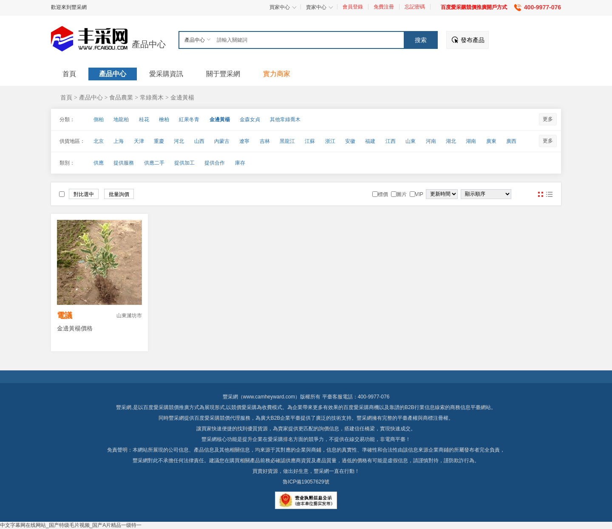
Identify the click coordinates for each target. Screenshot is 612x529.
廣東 (491, 141)
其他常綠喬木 (285, 119)
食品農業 (121, 97)
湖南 (471, 141)
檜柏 (164, 119)
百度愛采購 (207, 418)
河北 (179, 141)
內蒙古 (222, 141)
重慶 (159, 141)
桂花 (144, 119)
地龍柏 (121, 119)
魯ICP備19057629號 (306, 482)
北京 (99, 141)
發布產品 (472, 40)
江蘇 (310, 141)
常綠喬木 (152, 97)
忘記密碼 (415, 7)
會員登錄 (353, 7)
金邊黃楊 (182, 97)
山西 (199, 141)
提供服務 (123, 163)
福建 (370, 141)
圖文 (549, 194)
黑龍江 (287, 141)
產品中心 (149, 44)
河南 (431, 141)
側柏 (99, 119)
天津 (139, 141)
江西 (390, 141)
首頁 (66, 97)
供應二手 (154, 163)
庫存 (240, 163)
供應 (99, 163)
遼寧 (244, 141)
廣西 (511, 141)
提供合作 (214, 163)
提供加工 (184, 163)
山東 (410, 141)
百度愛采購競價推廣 (166, 407)
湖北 (451, 141)
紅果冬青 (189, 119)
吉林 (265, 141)
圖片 (540, 194)
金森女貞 (250, 119)
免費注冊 (384, 7)
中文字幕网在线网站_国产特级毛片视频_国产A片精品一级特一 (71, 525)
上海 (118, 141)
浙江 (330, 141)
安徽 (350, 141)
